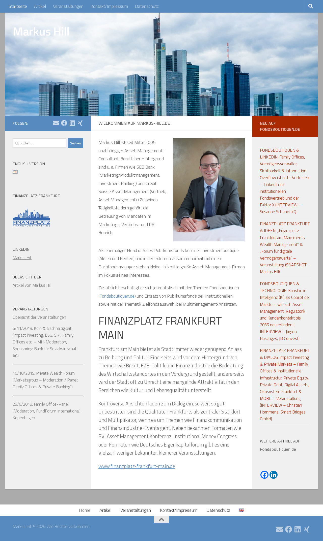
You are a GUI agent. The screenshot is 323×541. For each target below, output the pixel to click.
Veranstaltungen (68, 6)
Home (84, 510)
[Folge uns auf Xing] (80, 123)
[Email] (56, 123)
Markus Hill (41, 31)
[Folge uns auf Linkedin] (72, 123)
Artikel (40, 6)
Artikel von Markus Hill (32, 285)
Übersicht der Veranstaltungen (39, 317)
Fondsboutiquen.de (116, 296)
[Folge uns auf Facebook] (64, 123)
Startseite (18, 6)
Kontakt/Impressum (109, 6)
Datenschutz (147, 6)
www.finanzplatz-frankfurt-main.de (137, 466)
